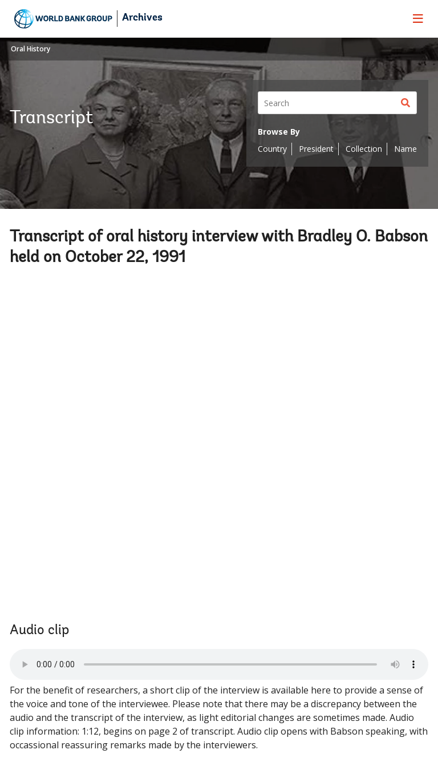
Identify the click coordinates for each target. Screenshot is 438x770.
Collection (364, 148)
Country (272, 148)
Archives (142, 18)
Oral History (30, 49)
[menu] (418, 18)
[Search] (337, 102)
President (316, 148)
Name (405, 148)
